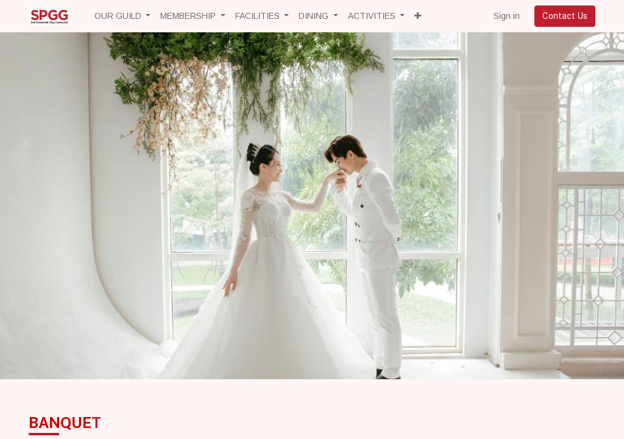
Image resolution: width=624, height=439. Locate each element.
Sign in (507, 16)
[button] (418, 16)
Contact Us (564, 16)
